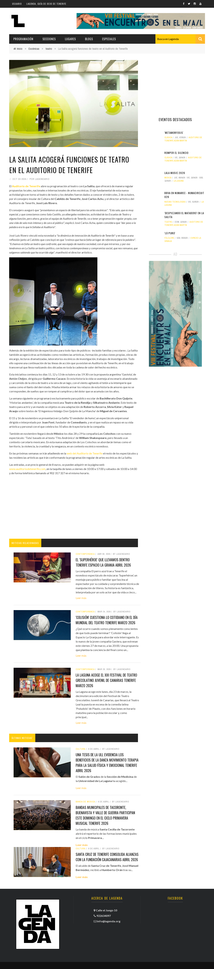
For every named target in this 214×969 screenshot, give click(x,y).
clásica (168, 137)
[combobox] (180, 39)
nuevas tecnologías (175, 201)
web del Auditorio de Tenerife (85, 453)
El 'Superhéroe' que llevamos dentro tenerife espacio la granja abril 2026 (103, 562)
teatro (49, 49)
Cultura (80, 749)
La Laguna (179, 180)
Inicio (19, 49)
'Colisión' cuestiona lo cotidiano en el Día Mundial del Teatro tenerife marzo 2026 (107, 620)
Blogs (89, 39)
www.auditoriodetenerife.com (27, 468)
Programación (23, 39)
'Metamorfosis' (173, 133)
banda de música (85, 801)
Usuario (17, 3)
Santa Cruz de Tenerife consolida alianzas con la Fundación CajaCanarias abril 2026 (107, 857)
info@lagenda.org (108, 921)
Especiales (109, 39)
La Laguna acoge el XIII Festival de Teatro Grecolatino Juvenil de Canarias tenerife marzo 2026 (106, 680)
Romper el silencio (176, 153)
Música (167, 177)
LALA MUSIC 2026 (174, 173)
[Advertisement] (73, 507)
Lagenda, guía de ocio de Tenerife (46, 3)
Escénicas (34, 49)
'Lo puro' (169, 233)
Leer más (81, 598)
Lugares (70, 39)
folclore (169, 238)
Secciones (49, 39)
